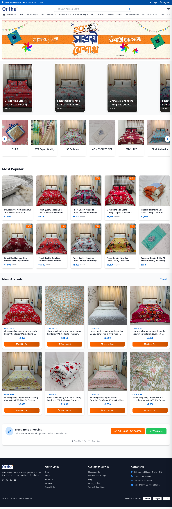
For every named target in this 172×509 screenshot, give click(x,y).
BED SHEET (52, 14)
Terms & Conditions (96, 489)
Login (153, 2)
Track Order (50, 489)
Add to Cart (22, 346)
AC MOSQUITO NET (35, 14)
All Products (9, 14)
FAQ (90, 481)
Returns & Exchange (97, 478)
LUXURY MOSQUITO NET (153, 14)
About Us (49, 481)
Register (165, 2)
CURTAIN (101, 14)
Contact (48, 485)
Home (48, 474)
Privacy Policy (94, 485)
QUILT (21, 14)
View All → (165, 281)
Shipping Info (94, 474)
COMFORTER (65, 14)
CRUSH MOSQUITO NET (83, 14)
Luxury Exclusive (132, 14)
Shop (47, 478)
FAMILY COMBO (115, 14)
